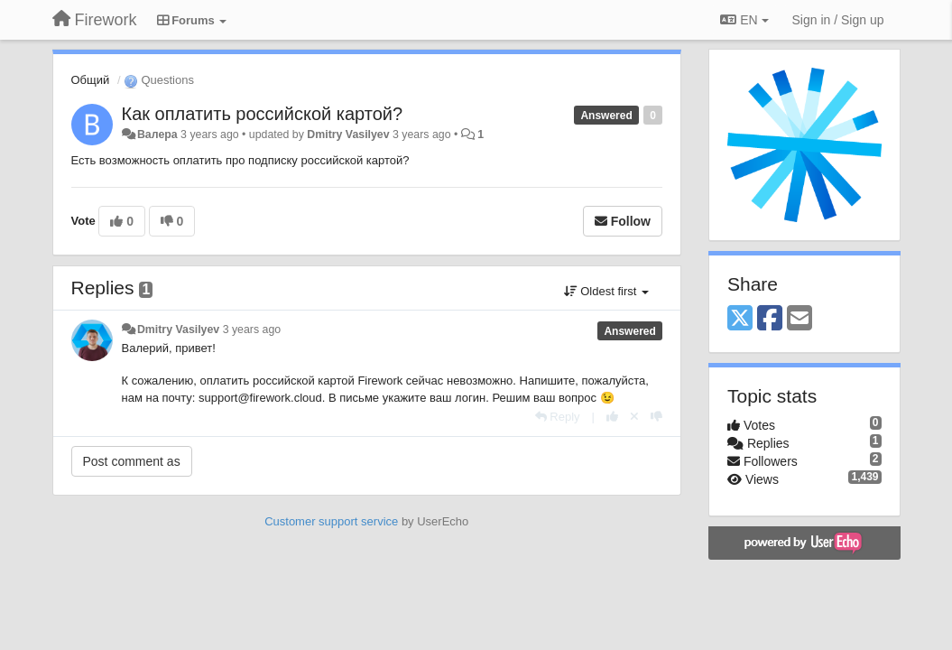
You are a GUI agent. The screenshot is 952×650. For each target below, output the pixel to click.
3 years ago (252, 329)
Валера (157, 134)
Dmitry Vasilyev (348, 134)
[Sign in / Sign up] (838, 20)
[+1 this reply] (612, 416)
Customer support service (331, 521)
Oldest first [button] (606, 291)
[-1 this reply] (656, 416)
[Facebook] (769, 319)
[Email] (799, 319)
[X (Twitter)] (740, 319)
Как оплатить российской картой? (262, 114)
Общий (90, 80)
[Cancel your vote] (634, 416)
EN (744, 20)
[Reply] (557, 416)
